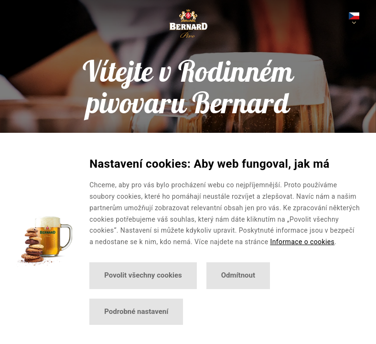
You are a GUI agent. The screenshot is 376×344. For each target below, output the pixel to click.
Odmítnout (238, 275)
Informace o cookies (302, 242)
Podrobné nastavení (136, 311)
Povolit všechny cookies (143, 275)
